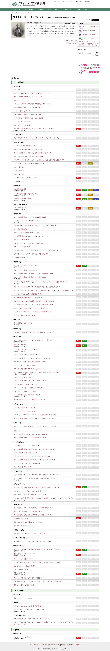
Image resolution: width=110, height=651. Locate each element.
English (88, 1)
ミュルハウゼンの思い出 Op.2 (23, 559)
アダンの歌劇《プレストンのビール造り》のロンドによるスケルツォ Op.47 (37, 138)
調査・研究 (79, 1)
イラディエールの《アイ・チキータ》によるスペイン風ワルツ (33, 340)
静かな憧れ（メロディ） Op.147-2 (24, 554)
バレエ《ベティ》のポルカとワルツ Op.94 (27, 463)
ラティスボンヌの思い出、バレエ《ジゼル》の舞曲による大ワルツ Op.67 (37, 372)
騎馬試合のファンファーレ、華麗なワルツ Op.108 (29, 400)
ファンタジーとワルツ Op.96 (23, 467)
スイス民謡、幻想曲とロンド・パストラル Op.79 (29, 236)
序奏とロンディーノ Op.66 (22, 125)
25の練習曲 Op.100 (20, 189)
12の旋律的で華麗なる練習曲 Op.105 (25, 194)
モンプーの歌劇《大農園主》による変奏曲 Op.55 (29, 297)
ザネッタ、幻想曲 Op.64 (21, 229)
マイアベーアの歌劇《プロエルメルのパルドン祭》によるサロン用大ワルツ (37, 549)
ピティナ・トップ (57, 1)
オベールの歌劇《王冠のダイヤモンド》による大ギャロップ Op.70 (34, 418)
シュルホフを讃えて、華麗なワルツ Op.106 (27, 395)
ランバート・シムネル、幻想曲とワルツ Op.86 (28, 388)
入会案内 (42, 645)
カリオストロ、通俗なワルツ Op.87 (25, 391)
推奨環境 (78, 645)
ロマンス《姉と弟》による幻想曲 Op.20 (26, 220)
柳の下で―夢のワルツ (21, 345)
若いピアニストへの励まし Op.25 (24, 566)
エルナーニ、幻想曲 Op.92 (22, 247)
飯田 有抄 (74, 40)
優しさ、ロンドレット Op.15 (23, 598)
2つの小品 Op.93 (19, 170)
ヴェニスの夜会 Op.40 (21, 569)
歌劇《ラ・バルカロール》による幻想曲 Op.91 (28, 243)
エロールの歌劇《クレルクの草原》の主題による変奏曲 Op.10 (33, 273)
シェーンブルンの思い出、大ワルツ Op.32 (27, 354)
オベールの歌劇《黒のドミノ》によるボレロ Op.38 (30, 437)
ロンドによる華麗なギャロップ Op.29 (25, 411)
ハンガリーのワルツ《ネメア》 (23, 637)
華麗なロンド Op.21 (20, 100)
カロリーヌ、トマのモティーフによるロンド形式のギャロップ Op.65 (35, 415)
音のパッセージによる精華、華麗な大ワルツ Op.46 (30, 361)
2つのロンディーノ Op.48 (22, 111)
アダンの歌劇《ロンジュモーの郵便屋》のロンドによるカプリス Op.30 (36, 475)
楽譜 (49, 9)
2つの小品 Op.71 (19, 167)
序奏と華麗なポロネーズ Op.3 (23, 323)
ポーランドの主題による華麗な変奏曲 (25, 265)
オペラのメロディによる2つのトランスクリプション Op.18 (32, 541)
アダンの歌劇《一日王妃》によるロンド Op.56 (28, 118)
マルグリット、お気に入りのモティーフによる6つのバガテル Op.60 (35, 426)
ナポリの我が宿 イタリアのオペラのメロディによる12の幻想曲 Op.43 (36, 225)
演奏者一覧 (41, 9)
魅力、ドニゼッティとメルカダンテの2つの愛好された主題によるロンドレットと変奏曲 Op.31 (43, 290)
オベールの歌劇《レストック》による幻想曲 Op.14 (30, 217)
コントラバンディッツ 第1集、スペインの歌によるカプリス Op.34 (35, 478)
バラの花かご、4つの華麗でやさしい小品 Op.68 (29, 163)
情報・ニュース (69, 9)
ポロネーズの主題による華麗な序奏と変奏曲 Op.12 (30, 277)
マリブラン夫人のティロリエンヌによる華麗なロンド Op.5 (32, 93)
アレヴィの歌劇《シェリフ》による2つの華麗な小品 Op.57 (32, 153)
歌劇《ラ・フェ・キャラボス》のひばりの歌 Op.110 (30, 533)
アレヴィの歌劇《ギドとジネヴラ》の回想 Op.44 (29, 578)
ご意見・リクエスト (82, 9)
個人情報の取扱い (55, 645)
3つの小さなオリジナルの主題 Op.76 (25, 452)
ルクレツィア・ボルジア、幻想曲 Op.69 (26, 232)
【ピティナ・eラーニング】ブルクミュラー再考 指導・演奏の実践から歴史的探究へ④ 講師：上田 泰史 (88, 43)
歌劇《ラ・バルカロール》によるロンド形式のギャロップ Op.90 (34, 128)
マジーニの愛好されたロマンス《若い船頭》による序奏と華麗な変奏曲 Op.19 (38, 287)
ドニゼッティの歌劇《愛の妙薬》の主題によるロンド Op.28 (32, 104)
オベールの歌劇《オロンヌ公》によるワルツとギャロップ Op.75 (34, 449)
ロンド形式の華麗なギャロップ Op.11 (25, 407)
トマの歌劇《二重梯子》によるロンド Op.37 (27, 107)
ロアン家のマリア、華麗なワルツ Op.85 (26, 384)
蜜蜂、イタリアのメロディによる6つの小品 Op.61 (29, 156)
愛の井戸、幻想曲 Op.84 (21, 239)
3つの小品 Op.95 (19, 174)
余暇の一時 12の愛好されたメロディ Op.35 (28, 149)
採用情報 (47, 645)
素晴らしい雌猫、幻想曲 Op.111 (24, 585)
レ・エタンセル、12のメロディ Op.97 (26, 177)
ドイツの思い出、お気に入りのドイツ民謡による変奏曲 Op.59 (33, 304)
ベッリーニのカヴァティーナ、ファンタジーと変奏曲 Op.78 (32, 312)
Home (31, 645)
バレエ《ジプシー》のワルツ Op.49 (25, 365)
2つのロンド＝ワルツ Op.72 (22, 377)
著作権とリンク (71, 645)
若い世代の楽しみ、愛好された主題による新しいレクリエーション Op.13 (37, 562)
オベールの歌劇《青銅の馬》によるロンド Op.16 (29, 96)
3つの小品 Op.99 (19, 181)
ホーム (13, 12)
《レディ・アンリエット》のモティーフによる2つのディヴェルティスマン (37, 487)
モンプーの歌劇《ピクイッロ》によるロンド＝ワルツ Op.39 (32, 358)
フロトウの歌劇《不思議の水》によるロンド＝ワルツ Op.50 (32, 369)
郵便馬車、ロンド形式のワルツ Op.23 (25, 349)
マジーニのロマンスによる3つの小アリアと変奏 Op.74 (31, 308)
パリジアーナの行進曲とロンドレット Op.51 (27, 114)
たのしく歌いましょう (21, 208)
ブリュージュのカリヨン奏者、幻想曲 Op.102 (28, 606)
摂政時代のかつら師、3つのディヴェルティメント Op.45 (31, 618)
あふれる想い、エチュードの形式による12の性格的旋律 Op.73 (33, 508)
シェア (88, 19)
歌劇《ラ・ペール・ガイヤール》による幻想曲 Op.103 (31, 254)
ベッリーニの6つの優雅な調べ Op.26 (25, 146)
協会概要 (36, 645)
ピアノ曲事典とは (29, 9)
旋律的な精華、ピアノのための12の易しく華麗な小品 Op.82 (32, 515)
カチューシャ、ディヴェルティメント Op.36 (27, 491)
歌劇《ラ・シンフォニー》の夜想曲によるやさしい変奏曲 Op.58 (34, 301)
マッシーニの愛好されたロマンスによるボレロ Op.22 (30, 434)
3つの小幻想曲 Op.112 (21, 257)
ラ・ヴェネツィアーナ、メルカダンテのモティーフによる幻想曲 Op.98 (36, 250)
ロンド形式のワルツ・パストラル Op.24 (26, 445)
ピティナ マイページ (69, 1)
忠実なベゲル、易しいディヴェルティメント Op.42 (30, 494)
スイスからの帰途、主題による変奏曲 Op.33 (27, 294)
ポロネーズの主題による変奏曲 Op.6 (25, 270)
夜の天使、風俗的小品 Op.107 (23, 525)
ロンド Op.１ (18, 89)
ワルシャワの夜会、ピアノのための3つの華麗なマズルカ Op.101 (34, 332)
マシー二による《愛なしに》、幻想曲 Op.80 (27, 511)
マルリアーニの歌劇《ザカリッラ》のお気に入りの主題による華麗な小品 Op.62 (39, 160)
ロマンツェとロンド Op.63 (22, 121)
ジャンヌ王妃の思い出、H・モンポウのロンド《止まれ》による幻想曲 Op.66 (38, 581)
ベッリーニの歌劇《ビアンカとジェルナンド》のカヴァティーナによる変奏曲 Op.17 (40, 282)
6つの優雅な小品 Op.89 (21, 518)
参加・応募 (58, 9)
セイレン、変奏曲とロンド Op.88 (24, 315)
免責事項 (63, 645)
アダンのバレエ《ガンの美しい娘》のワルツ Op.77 (30, 380)
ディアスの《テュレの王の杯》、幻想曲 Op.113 (29, 609)
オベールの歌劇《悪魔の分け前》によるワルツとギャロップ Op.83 (34, 460)
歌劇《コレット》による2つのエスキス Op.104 (28, 522)
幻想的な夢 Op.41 (19, 573)
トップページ (17, 9)
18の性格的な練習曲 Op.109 (22, 198)
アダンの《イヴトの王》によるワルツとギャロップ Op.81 (32, 456)
